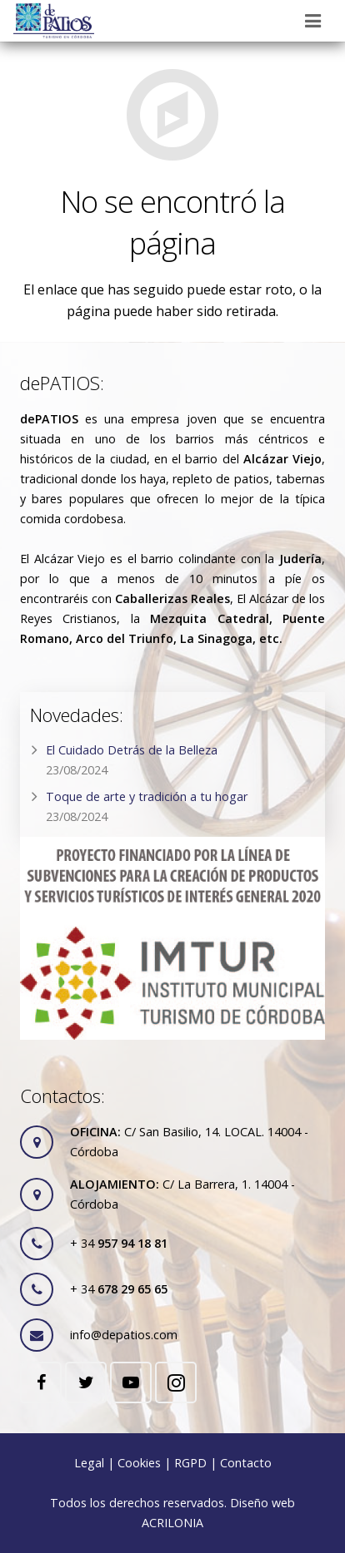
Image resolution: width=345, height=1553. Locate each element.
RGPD (190, 1463)
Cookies (139, 1463)
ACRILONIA (172, 1523)
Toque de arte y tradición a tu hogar (147, 796)
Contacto (246, 1463)
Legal (89, 1463)
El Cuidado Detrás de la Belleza (132, 750)
